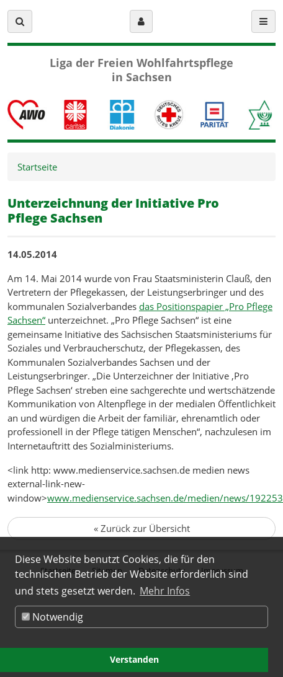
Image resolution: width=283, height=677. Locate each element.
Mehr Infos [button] (165, 591)
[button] (19, 21)
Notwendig (52, 617)
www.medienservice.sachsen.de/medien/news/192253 (165, 498)
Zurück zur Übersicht (142, 528)
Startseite (37, 167)
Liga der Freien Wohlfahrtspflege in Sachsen (141, 70)
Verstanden (134, 659)
